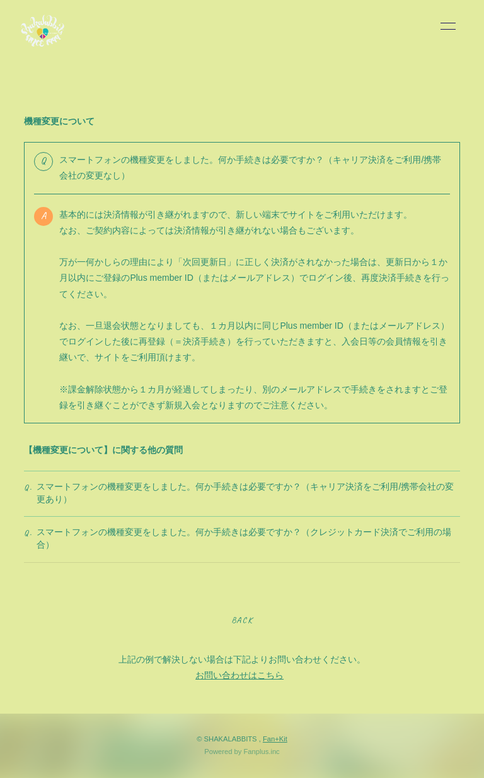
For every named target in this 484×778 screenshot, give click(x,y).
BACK (241, 620)
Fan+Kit (275, 739)
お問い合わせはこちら (239, 675)
